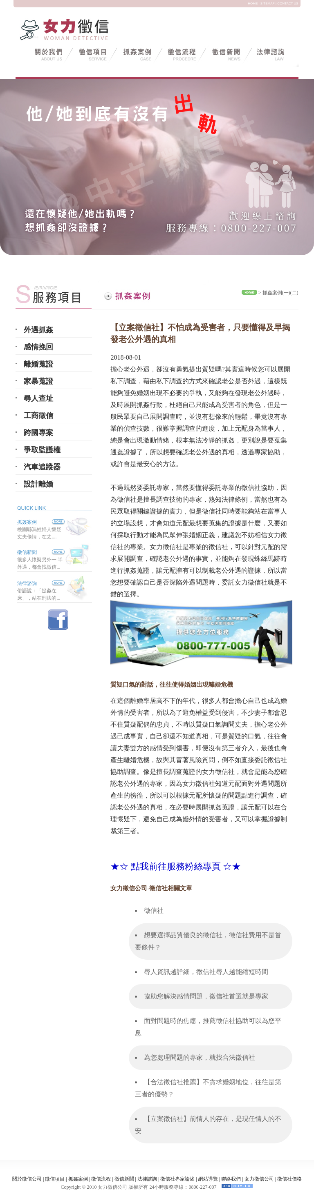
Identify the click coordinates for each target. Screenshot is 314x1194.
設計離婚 (38, 484)
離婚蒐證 (38, 364)
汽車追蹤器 (42, 467)
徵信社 (154, 910)
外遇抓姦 (38, 330)
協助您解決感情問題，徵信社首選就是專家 (206, 996)
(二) (294, 293)
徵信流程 (101, 1179)
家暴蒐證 (38, 381)
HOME (253, 3)
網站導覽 (208, 1179)
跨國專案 (38, 433)
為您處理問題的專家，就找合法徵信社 (199, 1057)
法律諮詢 (27, 583)
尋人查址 (38, 398)
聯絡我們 (231, 1179)
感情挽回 (38, 347)
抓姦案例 (41, 522)
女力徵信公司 (259, 1179)
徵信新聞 (27, 552)
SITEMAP (267, 3)
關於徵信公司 (27, 1179)
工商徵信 (38, 415)
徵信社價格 (289, 1179)
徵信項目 (55, 1179)
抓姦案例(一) (276, 293)
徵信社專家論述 (177, 1179)
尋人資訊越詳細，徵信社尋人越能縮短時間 (206, 971)
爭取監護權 (42, 450)
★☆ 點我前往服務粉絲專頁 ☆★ (175, 866)
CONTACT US (287, 3)
